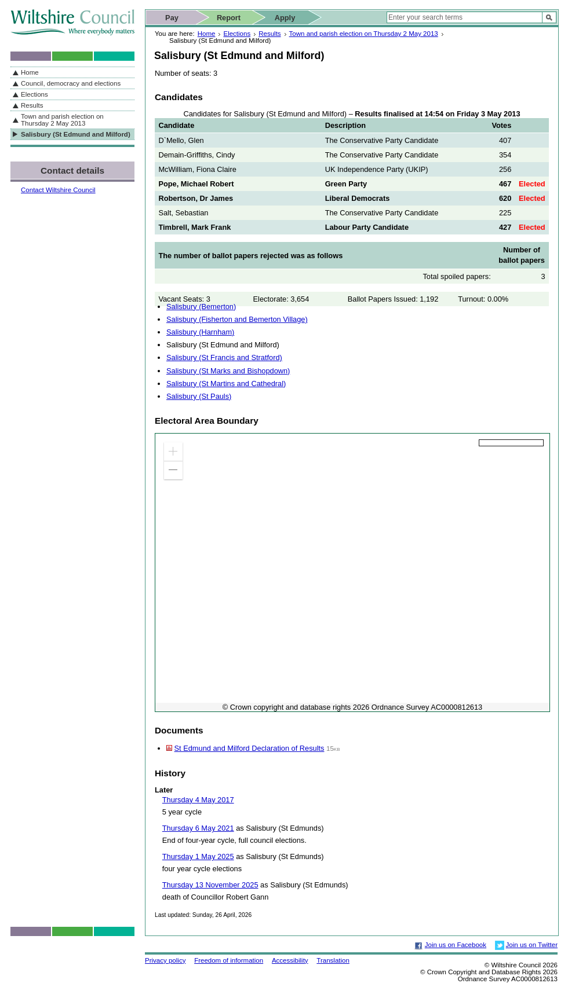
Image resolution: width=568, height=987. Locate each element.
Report (229, 17)
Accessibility (290, 960)
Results (269, 33)
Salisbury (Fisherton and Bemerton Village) (237, 319)
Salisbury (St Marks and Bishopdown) (228, 370)
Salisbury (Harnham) (200, 332)
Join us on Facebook (455, 944)
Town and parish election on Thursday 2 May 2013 (363, 33)
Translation (332, 960)
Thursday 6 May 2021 (198, 828)
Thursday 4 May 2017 (198, 799)
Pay (172, 17)
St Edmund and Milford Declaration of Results (249, 748)
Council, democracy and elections (71, 83)
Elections (236, 33)
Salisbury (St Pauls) (198, 396)
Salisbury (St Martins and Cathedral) (226, 383)
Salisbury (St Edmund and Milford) (75, 134)
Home (207, 33)
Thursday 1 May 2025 (198, 856)
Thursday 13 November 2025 (210, 884)
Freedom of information (228, 960)
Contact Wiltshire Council (58, 189)
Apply (285, 17)
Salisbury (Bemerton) (201, 306)
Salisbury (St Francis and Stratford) (224, 357)
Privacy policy (165, 960)
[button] (173, 451)
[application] (352, 572)
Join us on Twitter (532, 944)
